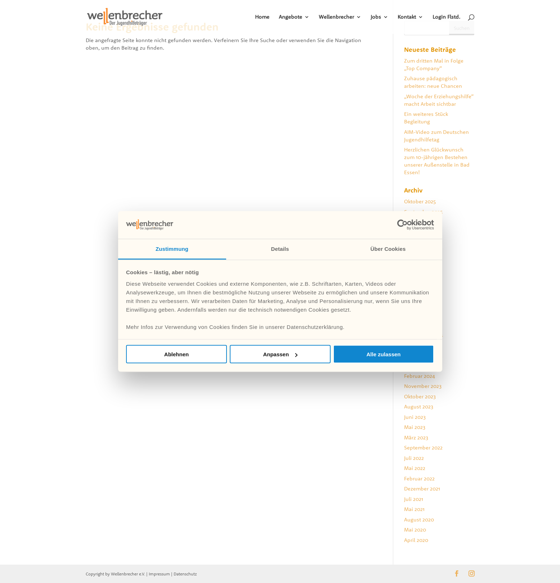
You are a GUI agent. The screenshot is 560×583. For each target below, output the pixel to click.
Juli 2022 (414, 458)
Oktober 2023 (420, 396)
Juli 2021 (413, 499)
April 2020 (416, 540)
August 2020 (419, 519)
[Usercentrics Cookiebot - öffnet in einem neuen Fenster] (402, 225)
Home (262, 17)
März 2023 (416, 437)
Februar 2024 (419, 375)
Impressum (159, 574)
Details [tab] (280, 248)
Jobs (376, 17)
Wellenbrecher (336, 17)
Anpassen (280, 354)
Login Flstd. (446, 17)
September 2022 (423, 447)
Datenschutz (185, 574)
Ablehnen (176, 354)
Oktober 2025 (420, 201)
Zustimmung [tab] (172, 248)
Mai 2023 (414, 427)
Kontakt (407, 17)
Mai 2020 (415, 529)
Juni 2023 (415, 416)
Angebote (290, 17)
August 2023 (418, 406)
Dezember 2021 (422, 488)
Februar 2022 (419, 478)
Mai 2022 (414, 468)
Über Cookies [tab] (388, 248)
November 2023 (423, 386)
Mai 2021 (414, 509)
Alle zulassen (383, 354)
